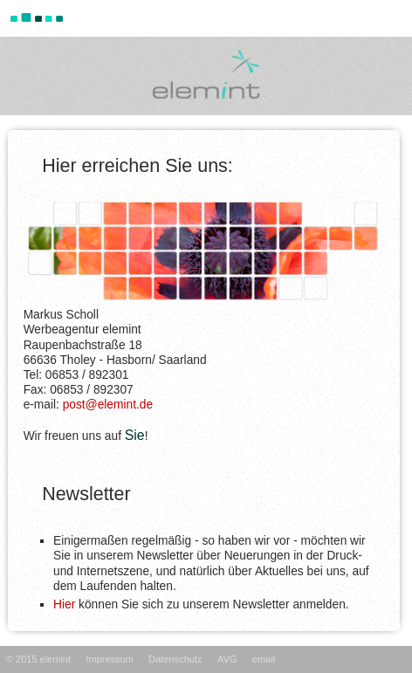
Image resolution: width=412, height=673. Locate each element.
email (263, 659)
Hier (64, 604)
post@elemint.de (108, 404)
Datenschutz (175, 659)
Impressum (109, 659)
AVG (227, 659)
